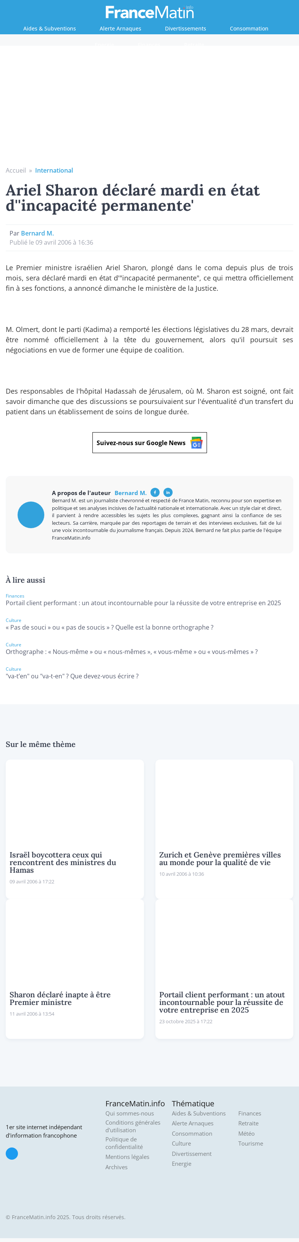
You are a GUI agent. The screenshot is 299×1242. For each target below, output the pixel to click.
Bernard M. (37, 233)
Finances (149, 44)
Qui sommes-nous (129, 1113)
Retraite (194, 44)
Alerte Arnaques (120, 28)
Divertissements (185, 28)
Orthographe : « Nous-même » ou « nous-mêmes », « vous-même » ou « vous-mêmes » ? (132, 651)
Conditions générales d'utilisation (132, 1126)
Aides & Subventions (49, 28)
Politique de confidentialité (124, 1143)
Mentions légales (127, 1156)
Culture (181, 1143)
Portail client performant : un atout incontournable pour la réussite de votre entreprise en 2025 (143, 603)
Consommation (249, 28)
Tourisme (250, 1143)
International (54, 170)
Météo (246, 1133)
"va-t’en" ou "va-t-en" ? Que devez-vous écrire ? (72, 676)
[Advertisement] (150, 108)
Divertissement (192, 1153)
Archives (116, 1167)
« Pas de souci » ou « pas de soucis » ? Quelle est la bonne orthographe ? (109, 627)
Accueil (16, 170)
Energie (104, 44)
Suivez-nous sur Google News (150, 442)
